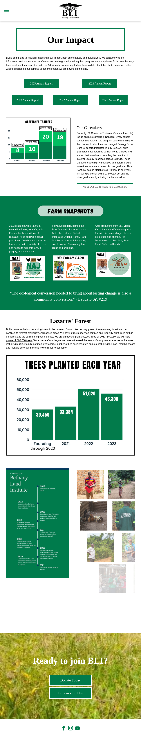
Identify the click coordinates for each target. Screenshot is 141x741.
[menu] (7, 10)
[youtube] (77, 729)
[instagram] (70, 729)
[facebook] (63, 729)
